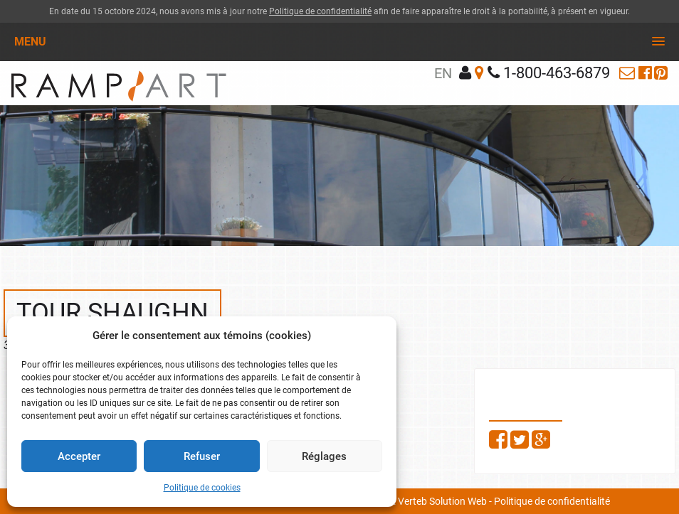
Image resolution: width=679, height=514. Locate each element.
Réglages (324, 456)
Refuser (202, 456)
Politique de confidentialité (320, 11)
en (443, 73)
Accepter (79, 456)
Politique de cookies (202, 488)
